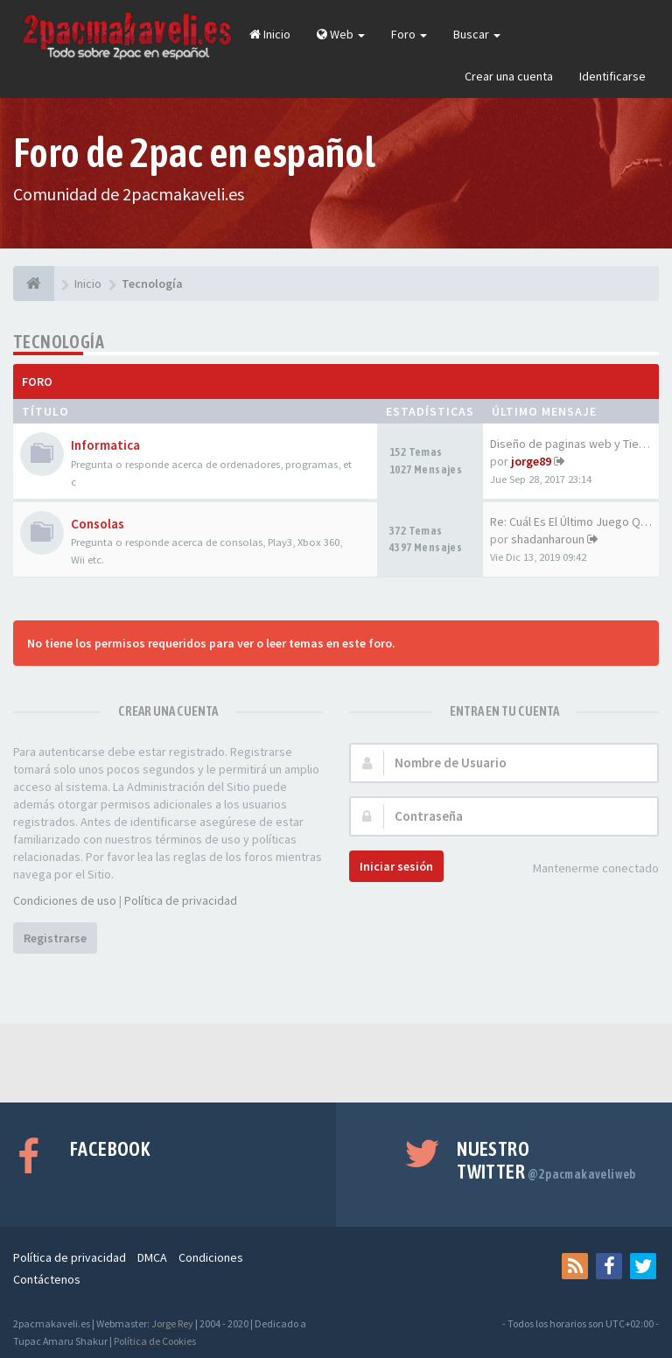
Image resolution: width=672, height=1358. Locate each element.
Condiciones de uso (64, 900)
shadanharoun (547, 539)
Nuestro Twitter (546, 1160)
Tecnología (58, 342)
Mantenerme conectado (586, 869)
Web (341, 34)
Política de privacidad (180, 900)
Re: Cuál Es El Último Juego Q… (571, 521)
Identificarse (612, 76)
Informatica (105, 445)
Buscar (476, 34)
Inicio (269, 34)
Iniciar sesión (396, 866)
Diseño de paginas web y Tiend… (576, 444)
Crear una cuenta (509, 76)
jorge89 (531, 461)
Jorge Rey (172, 1323)
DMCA (152, 1257)
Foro (409, 34)
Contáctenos (46, 1279)
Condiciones (210, 1257)
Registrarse (55, 938)
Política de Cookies (155, 1341)
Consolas (97, 523)
